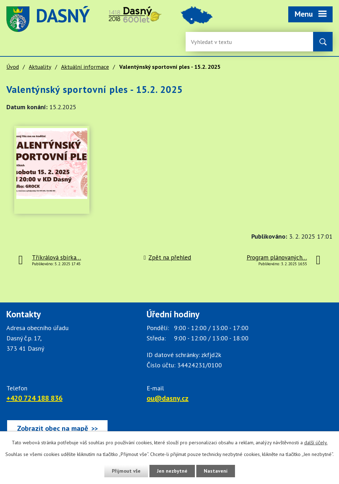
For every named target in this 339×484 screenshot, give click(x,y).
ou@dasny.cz (167, 398)
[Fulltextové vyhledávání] (214, 41)
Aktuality (40, 66)
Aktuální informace (85, 66)
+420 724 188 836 (34, 398)
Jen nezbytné (172, 471)
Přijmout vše (126, 471)
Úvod (12, 66)
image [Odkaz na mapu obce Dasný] (197, 19)
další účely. (316, 442)
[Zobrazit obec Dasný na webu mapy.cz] (57, 428)
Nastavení (216, 471)
